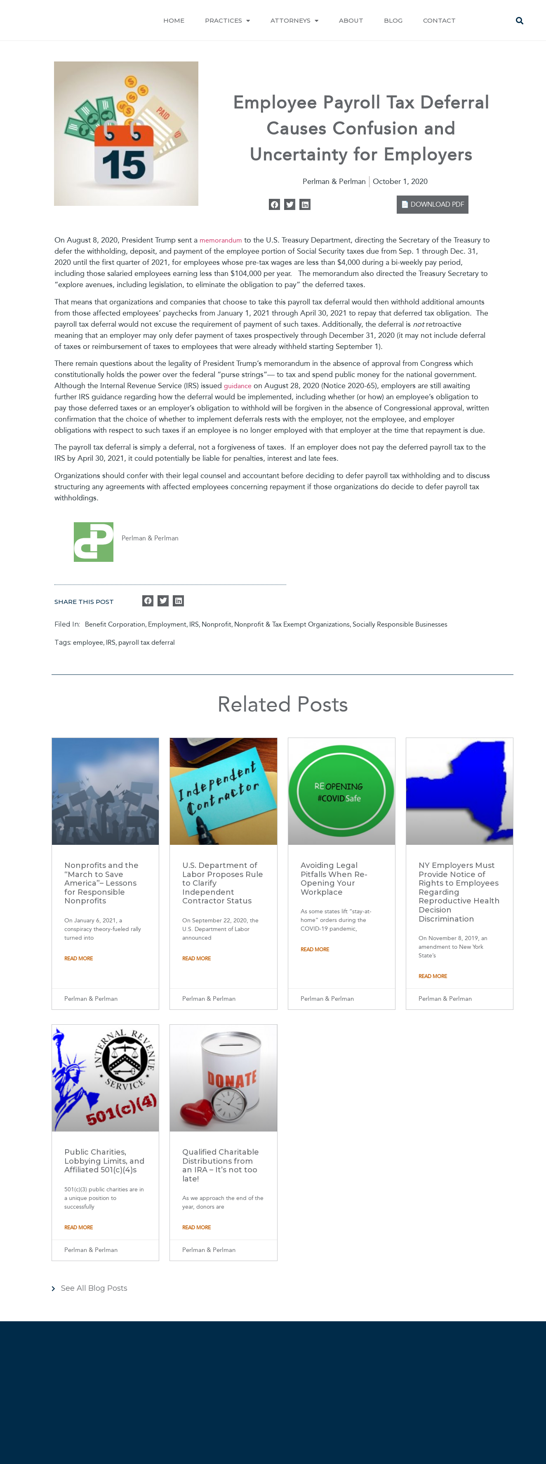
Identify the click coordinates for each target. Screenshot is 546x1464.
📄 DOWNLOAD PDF (432, 204)
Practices (227, 21)
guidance (238, 386)
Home (173, 20)
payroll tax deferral (146, 642)
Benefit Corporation (115, 624)
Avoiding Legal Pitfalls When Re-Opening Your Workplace (334, 879)
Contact (439, 20)
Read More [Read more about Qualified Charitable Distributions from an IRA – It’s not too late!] (196, 1228)
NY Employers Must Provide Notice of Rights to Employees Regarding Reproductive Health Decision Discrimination (459, 892)
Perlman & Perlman (150, 538)
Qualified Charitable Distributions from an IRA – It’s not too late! (220, 1165)
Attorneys (294, 21)
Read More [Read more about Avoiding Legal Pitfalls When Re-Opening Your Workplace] (315, 949)
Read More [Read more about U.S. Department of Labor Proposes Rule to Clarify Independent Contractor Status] (196, 959)
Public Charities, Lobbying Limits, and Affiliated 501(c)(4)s (104, 1161)
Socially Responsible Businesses (400, 624)
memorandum (221, 240)
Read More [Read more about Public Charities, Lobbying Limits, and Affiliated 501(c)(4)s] (78, 1228)
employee (88, 642)
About (351, 20)
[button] (520, 21)
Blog (393, 20)
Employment (167, 624)
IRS (194, 624)
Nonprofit (216, 624)
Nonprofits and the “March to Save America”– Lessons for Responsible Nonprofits (101, 883)
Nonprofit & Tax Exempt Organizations (292, 624)
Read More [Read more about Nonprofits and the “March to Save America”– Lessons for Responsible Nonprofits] (78, 959)
